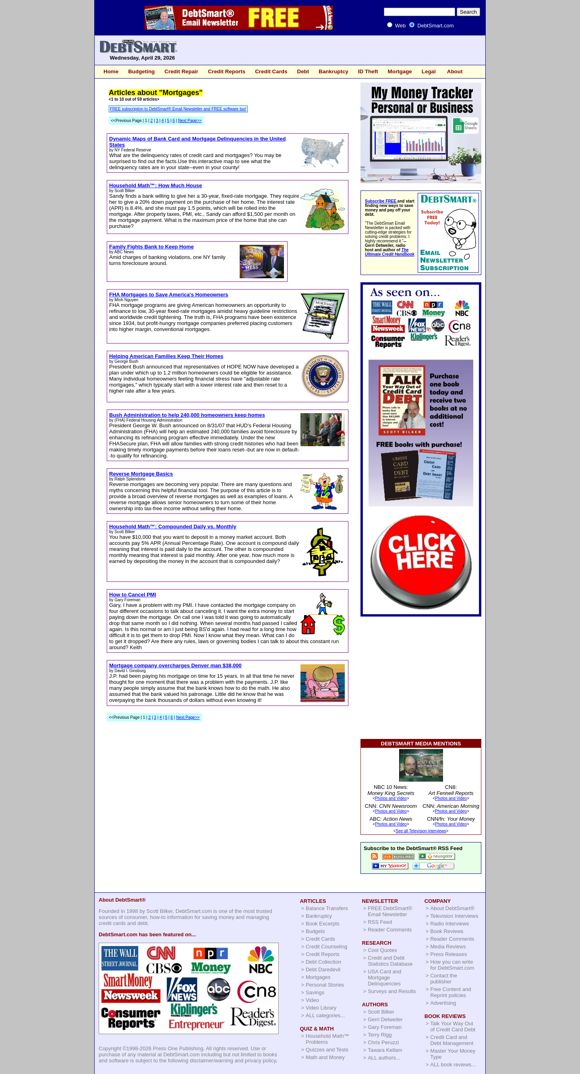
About (455, 71)
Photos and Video (391, 798)
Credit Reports (226, 71)
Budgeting (141, 71)
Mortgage (400, 71)
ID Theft (368, 71)
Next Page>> (189, 120)
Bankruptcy (333, 71)
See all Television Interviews (421, 831)
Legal (429, 71)
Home (111, 71)
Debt (303, 71)
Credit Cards (271, 71)
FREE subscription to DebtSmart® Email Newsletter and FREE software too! (178, 109)
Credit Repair (181, 71)
